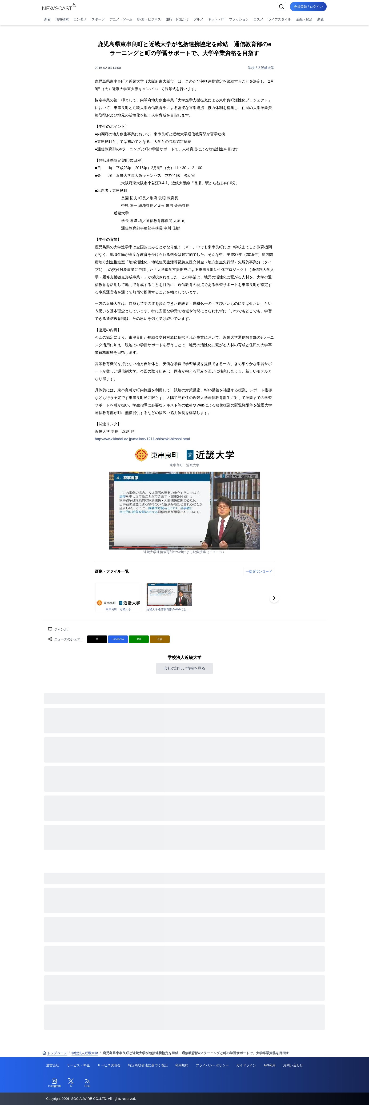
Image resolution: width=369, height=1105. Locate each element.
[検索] (281, 6)
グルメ (198, 19)
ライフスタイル (279, 19)
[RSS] (87, 1083)
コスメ (258, 19)
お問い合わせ (293, 1065)
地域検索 (62, 19)
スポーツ (98, 19)
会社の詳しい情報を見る (184, 668)
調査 (320, 19)
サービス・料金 (78, 1065)
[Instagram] (54, 1083)
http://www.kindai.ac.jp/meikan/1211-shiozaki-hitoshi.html (142, 439)
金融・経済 (304, 19)
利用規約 (181, 1065)
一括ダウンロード (259, 571)
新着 (47, 19)
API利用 (270, 1065)
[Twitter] (71, 1083)
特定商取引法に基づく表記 (148, 1065)
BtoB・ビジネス (149, 19)
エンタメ (80, 19)
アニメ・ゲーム (120, 19)
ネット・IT (216, 19)
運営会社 (52, 1065)
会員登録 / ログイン (308, 6)
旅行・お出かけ (177, 19)
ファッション (239, 19)
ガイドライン (246, 1065)
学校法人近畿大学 (261, 68)
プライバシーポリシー (212, 1065)
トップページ (54, 1053)
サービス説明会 (108, 1065)
